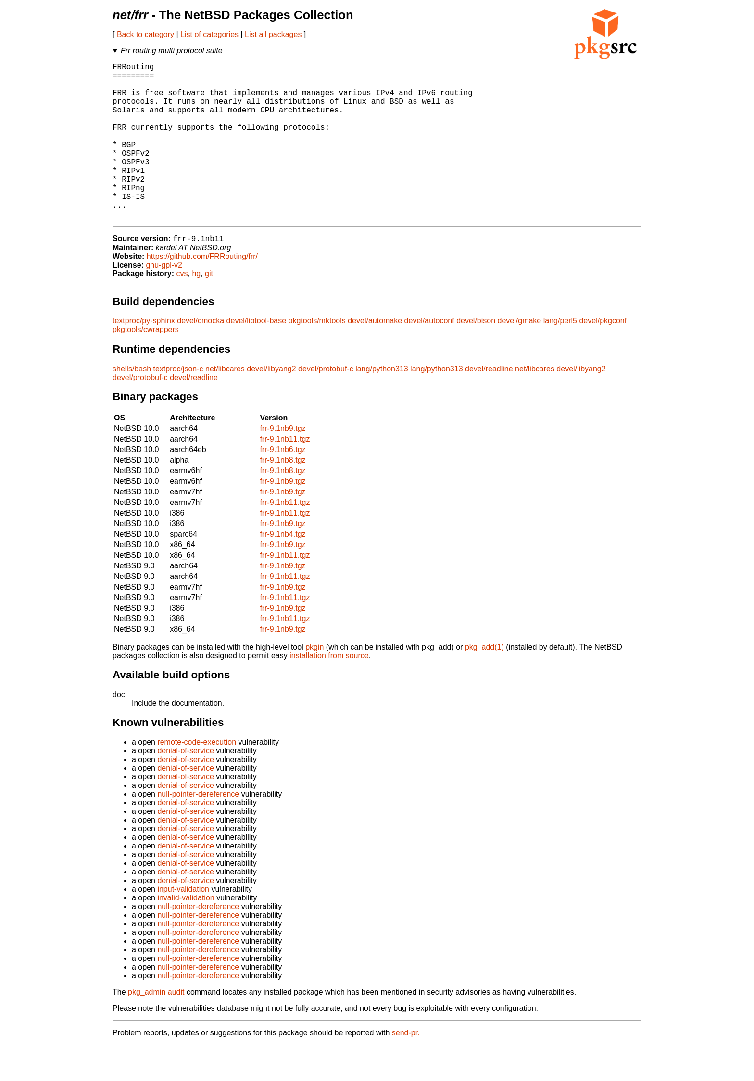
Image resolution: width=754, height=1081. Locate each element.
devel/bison (475, 357)
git (209, 310)
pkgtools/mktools (317, 357)
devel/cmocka (200, 357)
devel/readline (489, 405)
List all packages (273, 34)
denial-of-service (185, 787)
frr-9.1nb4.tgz (282, 570)
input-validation (183, 925)
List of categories (209, 34)
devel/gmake (519, 357)
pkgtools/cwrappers (146, 365)
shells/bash (132, 405)
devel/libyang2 (271, 405)
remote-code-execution (196, 778)
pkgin (314, 683)
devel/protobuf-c (325, 405)
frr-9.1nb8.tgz (282, 496)
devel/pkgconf (603, 357)
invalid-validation (185, 934)
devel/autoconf (429, 357)
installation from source (329, 692)
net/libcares (225, 405)
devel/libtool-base (256, 357)
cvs (182, 310)
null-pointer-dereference (198, 830)
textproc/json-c (178, 405)
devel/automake (375, 357)
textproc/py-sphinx (144, 357)
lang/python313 (381, 405)
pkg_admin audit (156, 1028)
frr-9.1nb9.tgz (282, 464)
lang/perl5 (560, 357)
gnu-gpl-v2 (164, 301)
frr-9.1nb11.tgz (285, 475)
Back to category (145, 34)
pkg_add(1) (484, 683)
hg (196, 310)
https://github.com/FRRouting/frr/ (202, 292)
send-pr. (406, 1069)
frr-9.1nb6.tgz (282, 485)
